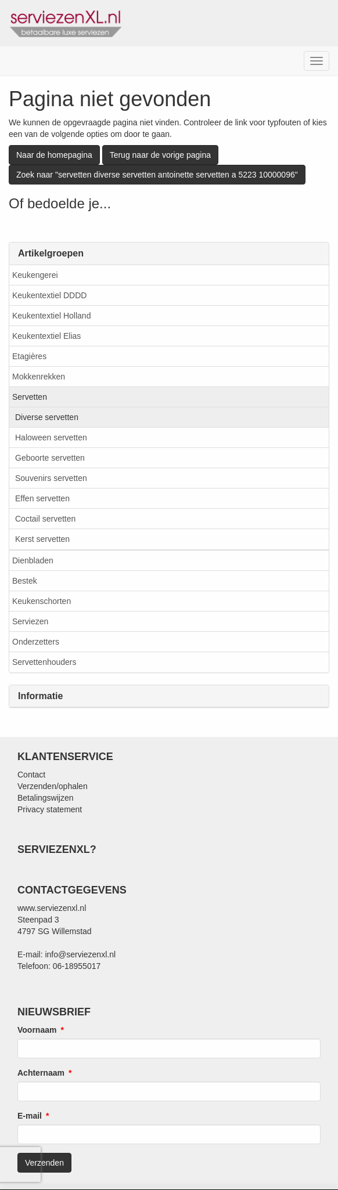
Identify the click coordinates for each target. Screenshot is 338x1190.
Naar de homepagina (54, 155)
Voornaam (36, 1030)
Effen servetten (42, 498)
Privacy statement (49, 809)
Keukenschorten (41, 601)
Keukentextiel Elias (46, 336)
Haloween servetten (51, 437)
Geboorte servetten (50, 457)
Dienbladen (32, 560)
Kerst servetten (42, 539)
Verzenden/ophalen (52, 786)
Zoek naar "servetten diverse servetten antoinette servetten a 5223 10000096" (157, 174)
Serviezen (30, 621)
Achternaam (40, 1072)
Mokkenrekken (38, 376)
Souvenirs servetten (51, 478)
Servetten (29, 397)
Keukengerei (35, 275)
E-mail (29, 1115)
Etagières (29, 356)
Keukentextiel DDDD (49, 295)
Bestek (24, 580)
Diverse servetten (46, 417)
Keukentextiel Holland (51, 315)
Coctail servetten (45, 518)
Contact (31, 774)
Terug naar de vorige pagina (160, 155)
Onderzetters (35, 641)
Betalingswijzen (45, 797)
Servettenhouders (44, 662)
